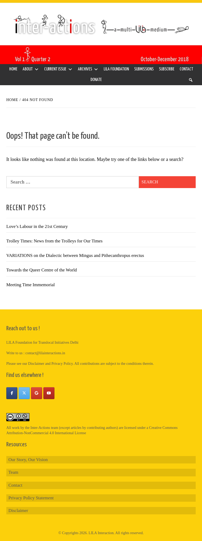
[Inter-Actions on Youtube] (48, 393)
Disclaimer (18, 510)
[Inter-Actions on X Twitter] (24, 393)
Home (13, 69)
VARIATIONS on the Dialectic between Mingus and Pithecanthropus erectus (75, 255)
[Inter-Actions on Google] (36, 393)
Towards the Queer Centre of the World (41, 269)
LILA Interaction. (102, 533)
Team (13, 472)
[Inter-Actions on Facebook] (11, 393)
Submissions (144, 69)
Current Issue (58, 69)
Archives (88, 69)
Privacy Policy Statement (31, 497)
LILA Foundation (116, 69)
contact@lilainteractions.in (45, 353)
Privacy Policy (62, 364)
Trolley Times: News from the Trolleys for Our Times (54, 240)
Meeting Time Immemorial (30, 284)
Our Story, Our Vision (28, 459)
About (31, 69)
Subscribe (166, 69)
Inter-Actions (40, 428)
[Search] (191, 80)
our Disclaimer (33, 364)
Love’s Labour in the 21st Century (37, 226)
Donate (96, 80)
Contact (186, 69)
